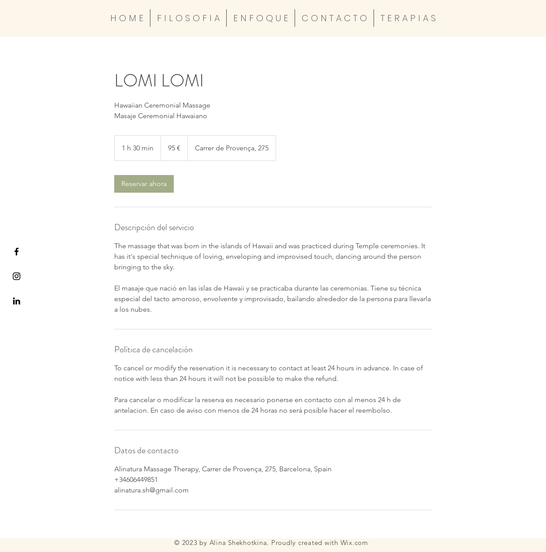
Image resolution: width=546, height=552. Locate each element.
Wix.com (354, 542)
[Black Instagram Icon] (16, 276)
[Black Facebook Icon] (16, 251)
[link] (144, 184)
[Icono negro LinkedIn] (16, 301)
